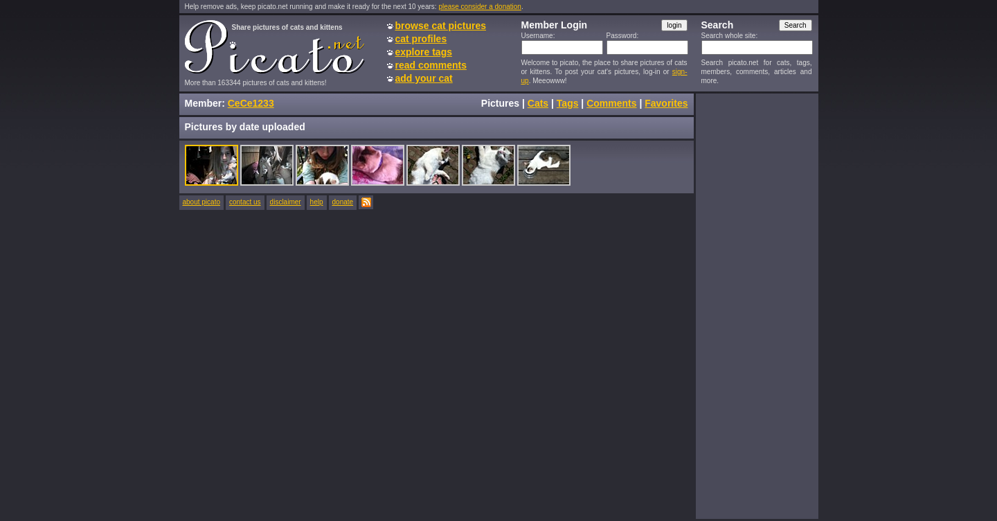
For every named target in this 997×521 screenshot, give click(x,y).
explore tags (423, 52)
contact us (245, 202)
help (316, 202)
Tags (568, 103)
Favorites (666, 103)
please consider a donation (479, 6)
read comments (431, 65)
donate (343, 202)
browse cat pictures (441, 25)
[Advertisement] (756, 305)
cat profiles (421, 38)
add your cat (424, 78)
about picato (202, 202)
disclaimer (285, 202)
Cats (538, 103)
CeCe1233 (251, 103)
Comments (611, 103)
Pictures (500, 103)
